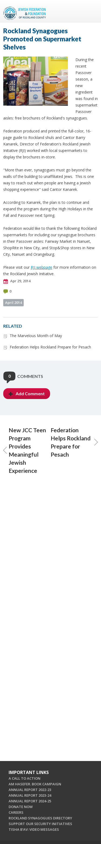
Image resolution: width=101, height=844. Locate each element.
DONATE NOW (21, 806)
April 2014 (13, 302)
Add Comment (27, 393)
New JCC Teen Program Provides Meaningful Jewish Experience (24, 450)
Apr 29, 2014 (16, 281)
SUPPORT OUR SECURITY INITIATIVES (40, 823)
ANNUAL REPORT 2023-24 (30, 795)
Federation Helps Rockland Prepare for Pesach (50, 347)
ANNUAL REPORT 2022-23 (30, 789)
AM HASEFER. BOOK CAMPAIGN (35, 784)
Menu (91, 11)
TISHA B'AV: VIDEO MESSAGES (34, 829)
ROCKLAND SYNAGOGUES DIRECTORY (40, 818)
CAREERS (16, 812)
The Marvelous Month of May (36, 335)
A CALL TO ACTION (24, 778)
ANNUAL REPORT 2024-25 (30, 801)
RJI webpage (41, 267)
